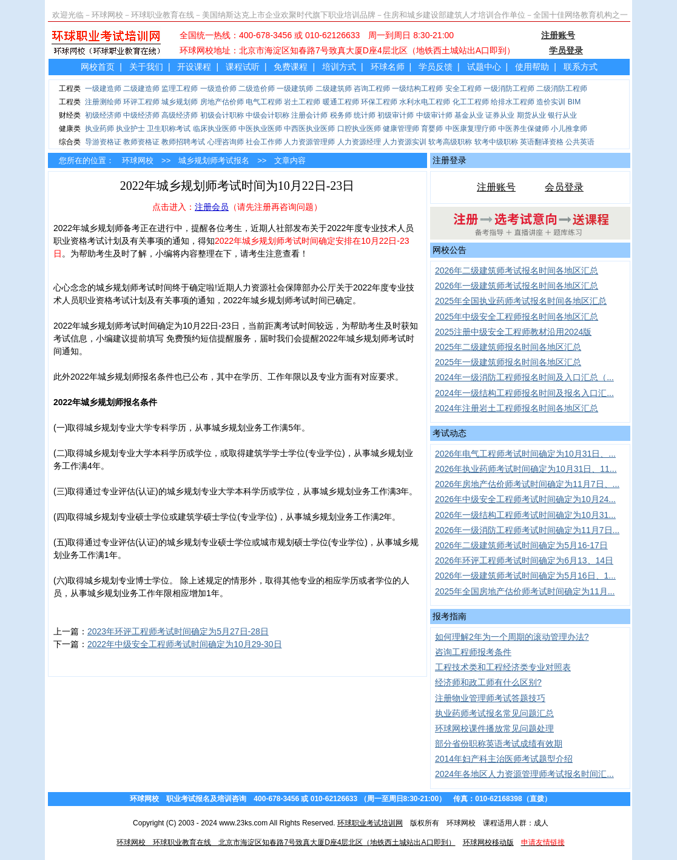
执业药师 (99, 128)
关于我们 (146, 67)
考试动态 (449, 433)
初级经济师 (103, 115)
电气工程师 (264, 102)
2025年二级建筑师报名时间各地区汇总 (508, 347)
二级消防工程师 (561, 88)
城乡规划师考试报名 (213, 160)
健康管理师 (401, 128)
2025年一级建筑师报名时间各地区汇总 (508, 362)
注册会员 (212, 207)
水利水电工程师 (424, 102)
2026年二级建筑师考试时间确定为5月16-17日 (521, 545)
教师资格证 (141, 142)
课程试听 (243, 67)
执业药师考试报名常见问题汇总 (494, 713)
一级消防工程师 (508, 88)
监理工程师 (179, 88)
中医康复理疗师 (470, 128)
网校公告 (449, 250)
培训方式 (339, 67)
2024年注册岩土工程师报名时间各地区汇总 (516, 408)
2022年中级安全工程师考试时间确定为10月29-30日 (184, 644)
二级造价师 (256, 88)
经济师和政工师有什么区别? (488, 682)
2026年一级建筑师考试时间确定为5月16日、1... (525, 575)
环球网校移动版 (488, 842)
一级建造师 (103, 88)
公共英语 (579, 142)
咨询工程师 (372, 88)
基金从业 (468, 115)
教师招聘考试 (183, 142)
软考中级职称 (496, 142)
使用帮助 (532, 67)
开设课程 (194, 67)
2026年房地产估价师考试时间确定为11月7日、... (527, 484)
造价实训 (550, 102)
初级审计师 (395, 115)
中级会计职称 (267, 115)
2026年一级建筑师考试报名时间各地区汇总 (516, 286)
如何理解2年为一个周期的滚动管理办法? (512, 637)
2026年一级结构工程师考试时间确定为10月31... (525, 515)
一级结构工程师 (417, 88)
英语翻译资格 (542, 142)
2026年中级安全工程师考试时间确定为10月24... (525, 499)
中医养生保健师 (523, 128)
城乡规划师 (179, 102)
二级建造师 (141, 88)
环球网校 (137, 160)
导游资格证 (103, 142)
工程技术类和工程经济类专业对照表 (503, 667)
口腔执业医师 (359, 128)
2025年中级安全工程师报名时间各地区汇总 (516, 316)
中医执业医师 (260, 128)
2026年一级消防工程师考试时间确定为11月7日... (527, 530)
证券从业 (499, 115)
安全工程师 (463, 88)
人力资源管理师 (309, 142)
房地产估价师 (222, 102)
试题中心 (484, 67)
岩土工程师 (302, 102)
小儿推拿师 (569, 128)
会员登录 (564, 187)
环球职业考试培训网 (370, 823)
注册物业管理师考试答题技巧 (490, 698)
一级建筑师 (295, 88)
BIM (574, 102)
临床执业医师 (215, 128)
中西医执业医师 (309, 128)
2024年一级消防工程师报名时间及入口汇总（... (524, 377)
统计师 (365, 115)
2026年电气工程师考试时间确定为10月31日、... (525, 454)
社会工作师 (264, 142)
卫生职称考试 (168, 128)
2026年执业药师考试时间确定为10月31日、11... (526, 469)
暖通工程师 (341, 102)
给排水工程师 (512, 102)
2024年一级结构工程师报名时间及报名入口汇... (524, 393)
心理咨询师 (225, 142)
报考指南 (449, 616)
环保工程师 (379, 102)
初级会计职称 (222, 115)
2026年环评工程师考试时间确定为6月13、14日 (524, 560)
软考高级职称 (450, 142)
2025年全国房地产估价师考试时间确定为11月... (525, 591)
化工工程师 (471, 102)
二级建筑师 (333, 88)
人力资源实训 (404, 142)
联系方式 (581, 67)
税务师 (341, 115)
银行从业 (562, 115)
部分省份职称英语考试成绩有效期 (498, 743)
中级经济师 (141, 115)
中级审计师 (434, 115)
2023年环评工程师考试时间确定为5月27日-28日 (178, 631)
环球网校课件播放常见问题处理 (494, 728)
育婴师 (432, 128)
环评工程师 (141, 102)
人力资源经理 (359, 142)
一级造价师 (218, 88)
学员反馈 (436, 67)
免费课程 (291, 67)
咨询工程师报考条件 (473, 652)
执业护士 (130, 128)
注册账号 (496, 187)
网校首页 (98, 67)
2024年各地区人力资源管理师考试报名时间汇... (524, 774)
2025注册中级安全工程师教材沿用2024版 (513, 332)
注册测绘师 (103, 102)
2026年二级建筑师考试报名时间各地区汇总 (516, 270)
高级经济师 (179, 115)
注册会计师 (309, 115)
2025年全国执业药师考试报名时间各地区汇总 (521, 301)
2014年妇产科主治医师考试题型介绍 (504, 759)
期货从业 (531, 115)
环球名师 (388, 67)
